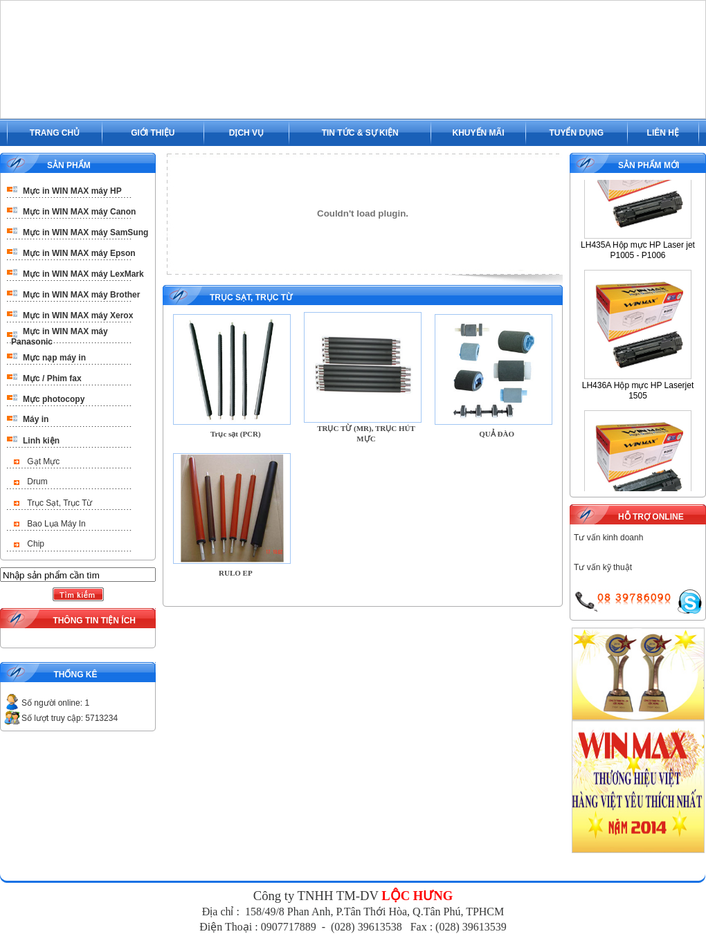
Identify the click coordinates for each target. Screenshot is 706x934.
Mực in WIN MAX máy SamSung (85, 232)
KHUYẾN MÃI (479, 133)
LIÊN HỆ (663, 133)
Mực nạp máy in (54, 358)
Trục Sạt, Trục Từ (59, 503)
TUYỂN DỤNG (576, 133)
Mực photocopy (53, 399)
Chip (35, 544)
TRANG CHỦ (55, 133)
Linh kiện (41, 441)
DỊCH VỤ (246, 133)
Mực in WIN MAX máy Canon (79, 212)
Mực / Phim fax (52, 378)
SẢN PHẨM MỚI (648, 165)
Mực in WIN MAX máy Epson (79, 253)
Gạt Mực (43, 461)
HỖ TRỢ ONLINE (651, 517)
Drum (37, 481)
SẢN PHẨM (69, 165)
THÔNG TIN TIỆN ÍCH (94, 620)
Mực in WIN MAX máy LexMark (83, 274)
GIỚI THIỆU (152, 133)
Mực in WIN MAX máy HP (72, 191)
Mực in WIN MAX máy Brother (81, 295)
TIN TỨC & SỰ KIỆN (360, 133)
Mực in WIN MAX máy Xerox (78, 315)
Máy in (35, 419)
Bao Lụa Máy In (56, 524)
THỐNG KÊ (75, 674)
